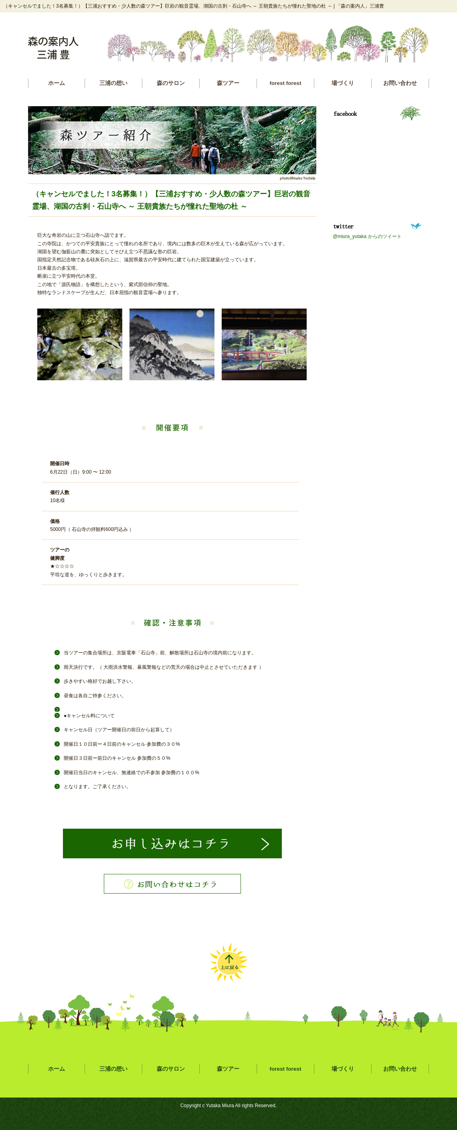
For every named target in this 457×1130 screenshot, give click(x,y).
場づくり (343, 83)
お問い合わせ (400, 83)
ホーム (56, 83)
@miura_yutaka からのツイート (367, 236)
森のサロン (171, 83)
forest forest (285, 83)
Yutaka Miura (220, 1105)
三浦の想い (113, 83)
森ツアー (228, 83)
